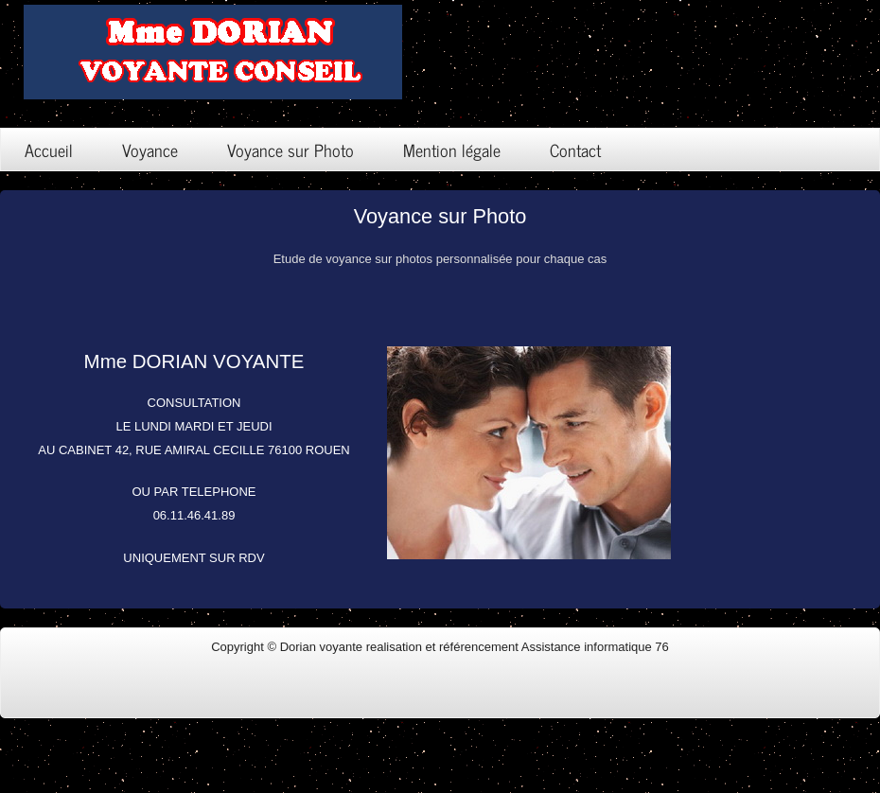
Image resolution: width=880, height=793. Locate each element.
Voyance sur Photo (290, 149)
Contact (575, 149)
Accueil (49, 149)
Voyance (150, 149)
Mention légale (452, 149)
